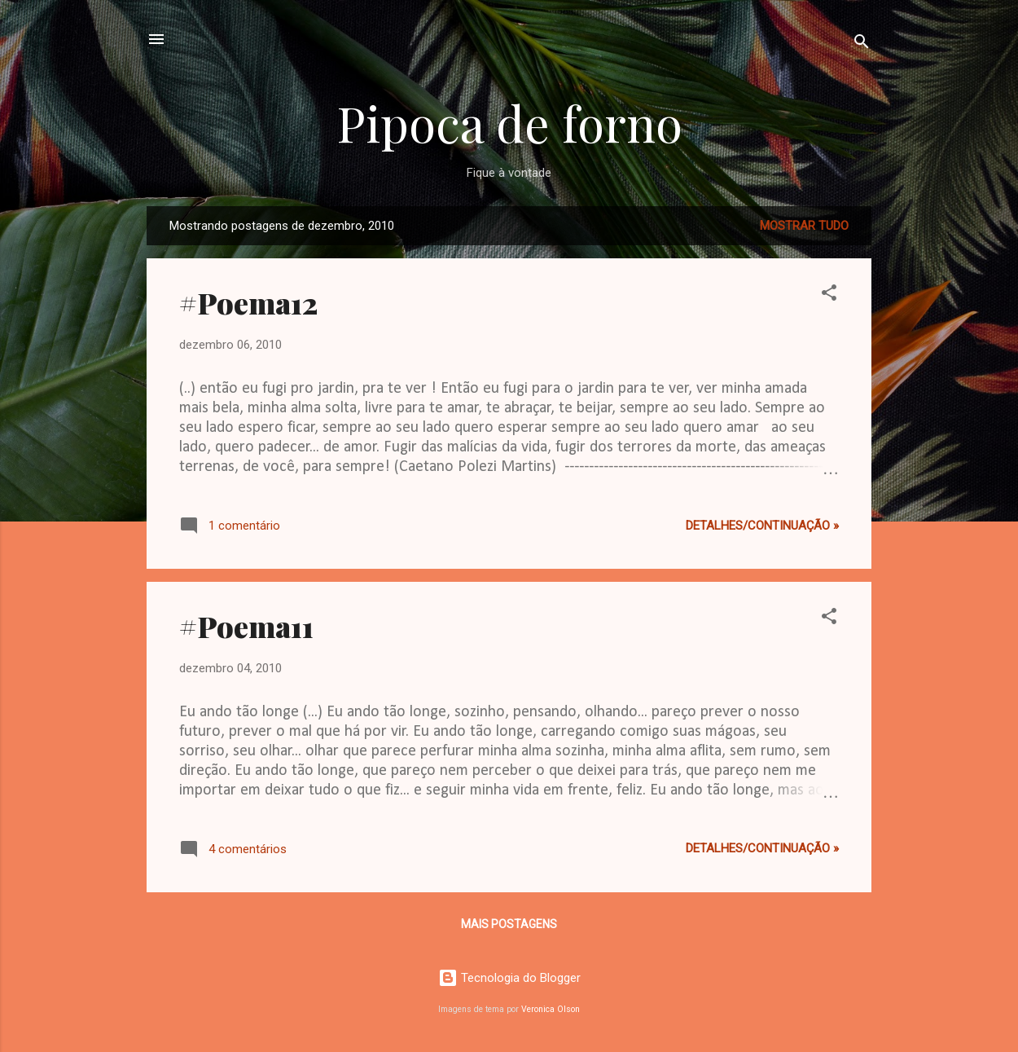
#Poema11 (246, 625)
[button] (829, 295)
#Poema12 (248, 302)
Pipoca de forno (509, 122)
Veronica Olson (550, 1009)
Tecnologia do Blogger (509, 978)
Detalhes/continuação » (762, 525)
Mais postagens (509, 924)
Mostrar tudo (804, 225)
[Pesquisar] (861, 44)
